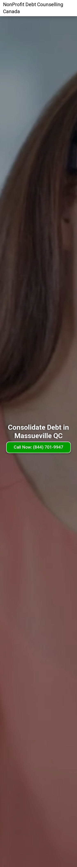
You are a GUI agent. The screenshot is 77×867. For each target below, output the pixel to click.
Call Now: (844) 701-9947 (38, 447)
